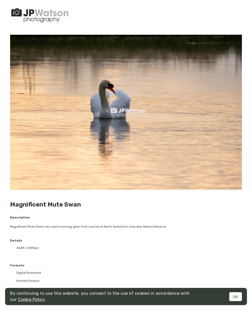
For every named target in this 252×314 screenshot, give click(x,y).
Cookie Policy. (31, 299)
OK (235, 296)
